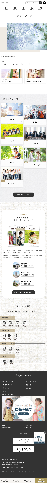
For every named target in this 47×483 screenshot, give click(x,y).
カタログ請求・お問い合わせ (23, 292)
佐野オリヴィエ (25, 64)
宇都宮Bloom (6, 64)
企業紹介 (4, 425)
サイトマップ (27, 427)
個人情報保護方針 (7, 427)
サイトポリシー (28, 425)
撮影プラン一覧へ (23, 195)
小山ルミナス (15, 64)
